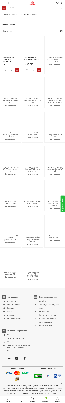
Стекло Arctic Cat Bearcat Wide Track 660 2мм (32, 100)
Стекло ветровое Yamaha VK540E (10, 202)
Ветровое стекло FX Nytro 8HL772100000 (31, 59)
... (19, 15)
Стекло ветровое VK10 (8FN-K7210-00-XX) (32, 202)
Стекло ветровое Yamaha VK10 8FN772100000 (32, 274)
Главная (5, 14)
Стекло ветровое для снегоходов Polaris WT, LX (55, 169)
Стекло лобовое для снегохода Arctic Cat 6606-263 (10, 135)
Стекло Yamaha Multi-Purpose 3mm (32, 134)
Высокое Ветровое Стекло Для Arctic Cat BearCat (55, 203)
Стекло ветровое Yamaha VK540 (10, 273)
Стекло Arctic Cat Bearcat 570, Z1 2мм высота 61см (32, 169)
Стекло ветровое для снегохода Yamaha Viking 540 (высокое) (55, 100)
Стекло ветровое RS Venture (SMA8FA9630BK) (10, 238)
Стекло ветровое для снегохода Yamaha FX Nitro (10, 100)
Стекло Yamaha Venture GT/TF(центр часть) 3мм (10, 169)
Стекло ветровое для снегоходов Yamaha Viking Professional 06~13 (32, 239)
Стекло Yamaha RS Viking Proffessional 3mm (55, 135)
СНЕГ (13, 14)
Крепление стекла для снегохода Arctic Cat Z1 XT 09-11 (54, 59)
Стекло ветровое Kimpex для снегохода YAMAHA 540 (10, 59)
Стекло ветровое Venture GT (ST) (55, 237)
